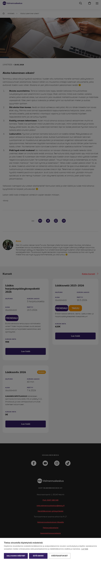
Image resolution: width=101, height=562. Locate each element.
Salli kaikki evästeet (16, 556)
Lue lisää (84, 549)
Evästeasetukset (59, 556)
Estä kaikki (38, 556)
